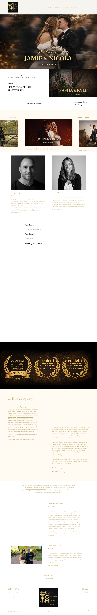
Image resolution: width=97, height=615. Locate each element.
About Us (66, 7)
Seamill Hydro (11, 417)
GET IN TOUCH (52, 565)
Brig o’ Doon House (20, 417)
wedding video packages (23, 434)
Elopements (58, 7)
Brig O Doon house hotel (39, 489)
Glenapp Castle (11, 418)
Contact (82, 7)
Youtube (24, 439)
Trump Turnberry (29, 417)
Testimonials (74, 7)
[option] (48, 129)
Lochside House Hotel (31, 415)
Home (43, 7)
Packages (50, 7)
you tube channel (47, 492)
